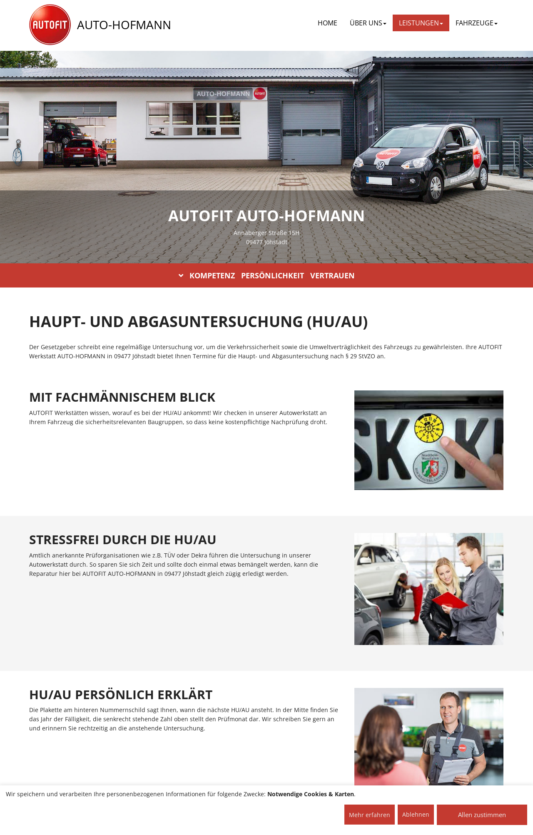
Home (327, 23)
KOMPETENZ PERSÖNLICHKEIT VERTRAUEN (267, 275)
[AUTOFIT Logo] (50, 25)
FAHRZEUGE (477, 23)
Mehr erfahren (369, 815)
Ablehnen (415, 814)
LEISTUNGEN (421, 23)
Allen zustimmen (482, 814)
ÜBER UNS (368, 23)
